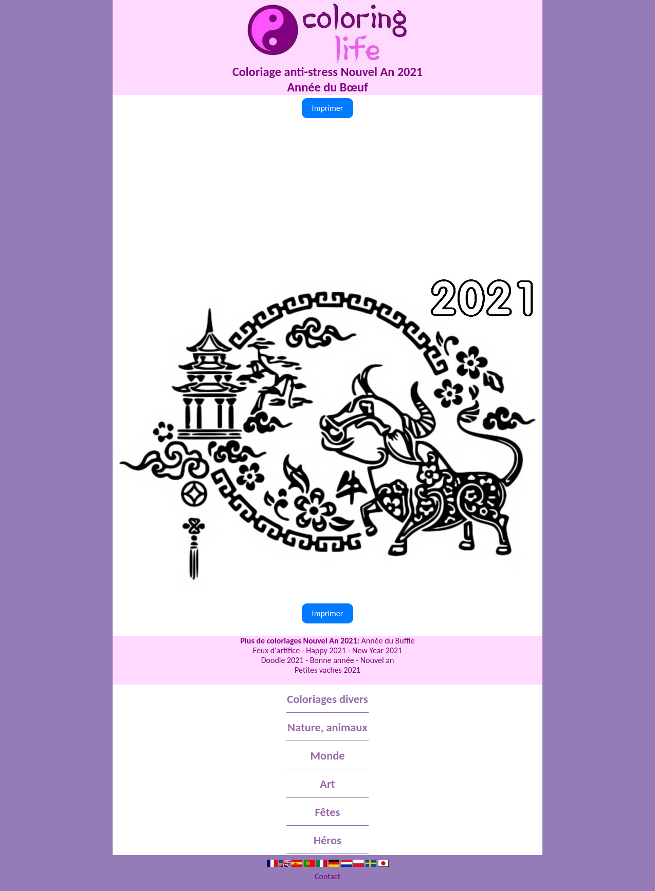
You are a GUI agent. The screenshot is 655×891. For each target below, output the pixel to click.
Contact (327, 876)
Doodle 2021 (282, 660)
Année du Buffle (388, 641)
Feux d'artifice (276, 650)
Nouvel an (377, 660)
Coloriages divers (327, 699)
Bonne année (332, 660)
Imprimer (327, 108)
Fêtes (327, 812)
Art (327, 784)
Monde (328, 756)
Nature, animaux (327, 727)
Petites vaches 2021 (327, 670)
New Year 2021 (377, 650)
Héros (327, 840)
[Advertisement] (327, 198)
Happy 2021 (326, 650)
